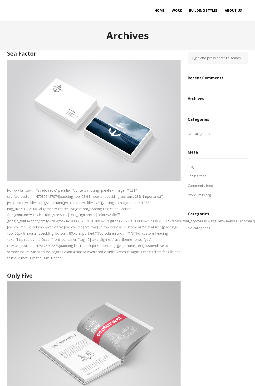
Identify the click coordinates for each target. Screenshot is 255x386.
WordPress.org (199, 195)
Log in (192, 166)
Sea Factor (21, 53)
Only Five (20, 275)
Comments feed (200, 185)
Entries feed (197, 176)
